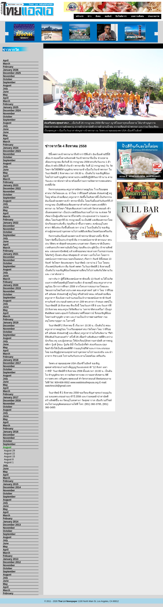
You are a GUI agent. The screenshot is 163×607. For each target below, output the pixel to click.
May (5, 94)
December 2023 (12, 151)
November (9, 76)
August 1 (9, 462)
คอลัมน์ (108, 16)
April (5, 60)
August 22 (9, 453)
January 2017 (10, 397)
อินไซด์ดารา (121, 16)
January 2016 (10, 431)
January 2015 (10, 484)
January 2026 (10, 69)
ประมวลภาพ (153, 16)
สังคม (98, 16)
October (7, 79)
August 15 (9, 456)
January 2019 (10, 322)
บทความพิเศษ (137, 16)
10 (137, 139)
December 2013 (12, 524)
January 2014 (10, 521)
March (6, 63)
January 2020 (10, 285)
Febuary (7, 282)
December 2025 (12, 73)
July (5, 88)
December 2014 (12, 487)
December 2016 (12, 400)
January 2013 (10, 559)
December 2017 (12, 363)
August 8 (9, 459)
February (8, 66)
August (7, 85)
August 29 (9, 450)
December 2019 (12, 288)
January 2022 (10, 222)
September (9, 82)
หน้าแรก (79, 16)
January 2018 (10, 360)
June (6, 91)
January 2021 (10, 253)
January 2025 (10, 107)
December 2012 (12, 562)
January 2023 (10, 185)
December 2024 (12, 110)
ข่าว (89, 16)
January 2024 (10, 147)
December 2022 (12, 188)
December (9, 225)
